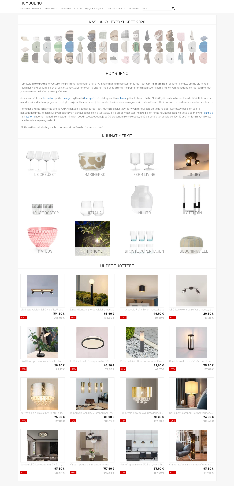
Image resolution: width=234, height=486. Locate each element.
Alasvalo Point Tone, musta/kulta (144, 309)
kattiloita (29, 116)
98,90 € (109, 417)
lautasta (48, 98)
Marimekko (94, 174)
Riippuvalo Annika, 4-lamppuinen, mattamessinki (92, 412)
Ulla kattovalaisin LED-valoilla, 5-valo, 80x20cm (42, 309)
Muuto (144, 212)
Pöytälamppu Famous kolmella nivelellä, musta (42, 361)
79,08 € (109, 369)
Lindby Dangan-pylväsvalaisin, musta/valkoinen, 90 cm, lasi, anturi (92, 309)
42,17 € (60, 369)
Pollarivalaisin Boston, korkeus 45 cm (142, 361)
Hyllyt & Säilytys (94, 8)
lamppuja (89, 98)
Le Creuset (45, 174)
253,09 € (59, 317)
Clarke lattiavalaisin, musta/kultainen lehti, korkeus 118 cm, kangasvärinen (191, 464)
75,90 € (208, 365)
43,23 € (209, 317)
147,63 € (209, 472)
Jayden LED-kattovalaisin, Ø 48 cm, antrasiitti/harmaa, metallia (42, 464)
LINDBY (194, 174)
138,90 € (109, 317)
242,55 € (108, 472)
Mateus (45, 251)
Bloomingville (194, 251)
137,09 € (208, 369)
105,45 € (208, 421)
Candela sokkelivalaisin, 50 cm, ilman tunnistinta (191, 361)
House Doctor (45, 212)
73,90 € (208, 417)
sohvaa (121, 98)
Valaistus (66, 8)
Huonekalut (51, 8)
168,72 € (109, 421)
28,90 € (59, 365)
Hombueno (31, 2)
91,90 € (159, 417)
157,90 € (108, 468)
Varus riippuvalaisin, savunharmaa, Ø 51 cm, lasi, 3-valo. (92, 464)
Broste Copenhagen (144, 251)
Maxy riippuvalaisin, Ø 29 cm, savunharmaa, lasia (142, 464)
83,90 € (59, 468)
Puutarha (134, 8)
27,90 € (159, 365)
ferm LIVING (144, 174)
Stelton (194, 212)
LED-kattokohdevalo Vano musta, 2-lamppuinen (191, 309)
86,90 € (109, 313)
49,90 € (158, 313)
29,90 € (208, 313)
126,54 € (59, 472)
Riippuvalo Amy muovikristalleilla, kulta (142, 412)
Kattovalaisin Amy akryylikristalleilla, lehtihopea (42, 412)
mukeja (66, 98)
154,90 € (59, 313)
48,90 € (109, 365)
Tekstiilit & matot (115, 8)
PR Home (95, 251)
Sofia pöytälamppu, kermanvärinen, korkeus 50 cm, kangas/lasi (191, 412)
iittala (95, 212)
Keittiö (78, 8)
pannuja (208, 112)
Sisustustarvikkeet (30, 8)
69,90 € (159, 317)
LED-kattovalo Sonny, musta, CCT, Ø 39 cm (92, 361)
